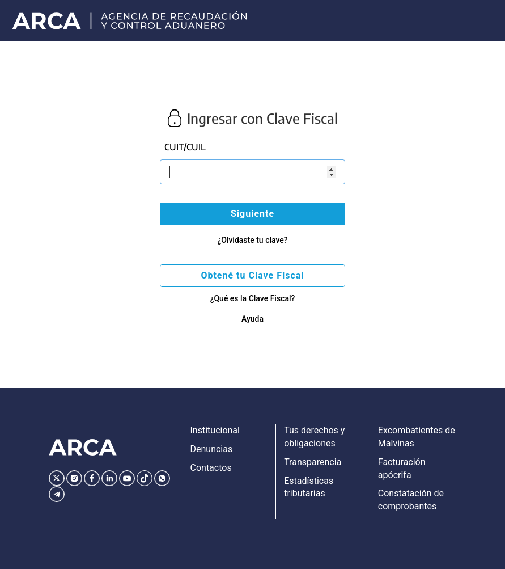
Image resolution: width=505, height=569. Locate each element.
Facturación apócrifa (402, 469)
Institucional (215, 430)
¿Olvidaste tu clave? (252, 240)
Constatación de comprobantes (411, 500)
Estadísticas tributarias (308, 487)
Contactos (211, 467)
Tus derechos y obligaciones (314, 437)
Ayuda (252, 318)
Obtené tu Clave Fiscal (252, 275)
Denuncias (211, 449)
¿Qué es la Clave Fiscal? (252, 298)
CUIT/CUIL (185, 147)
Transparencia (312, 462)
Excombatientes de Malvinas (416, 437)
